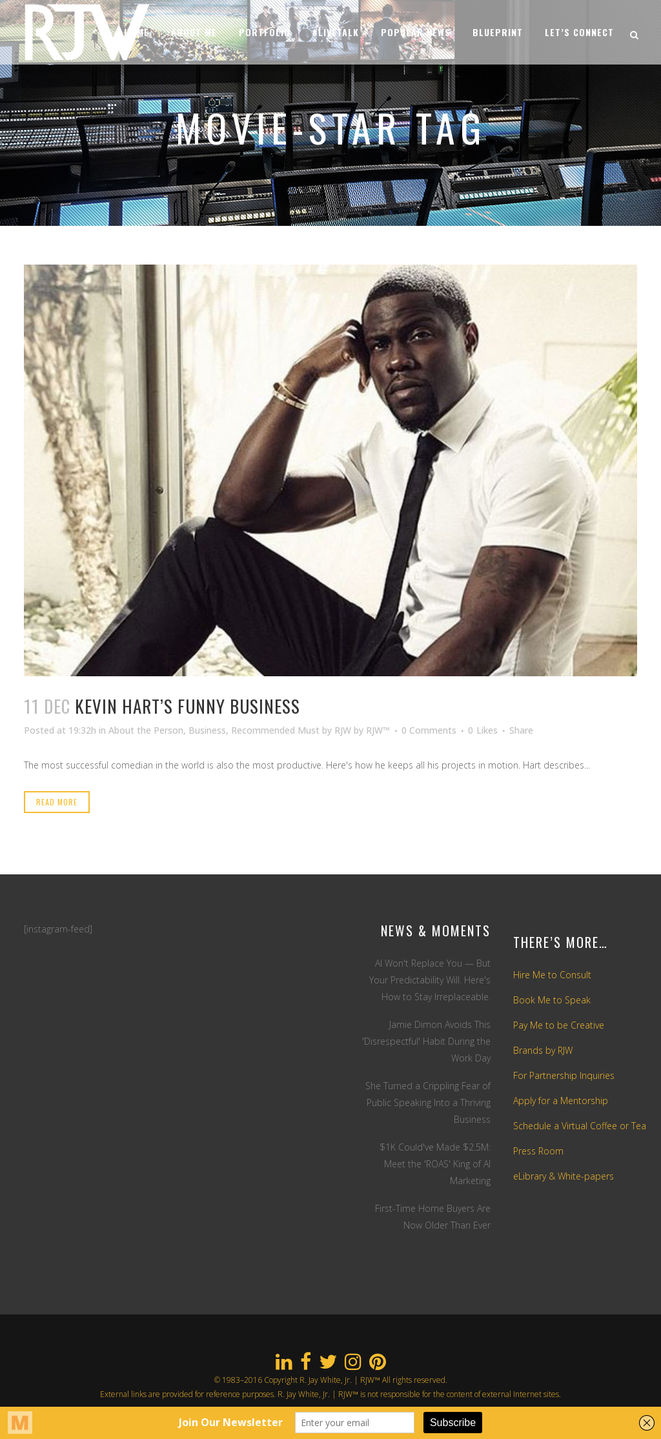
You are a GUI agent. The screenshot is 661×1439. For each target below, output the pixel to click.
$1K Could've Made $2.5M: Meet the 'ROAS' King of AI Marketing (435, 1164)
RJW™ (378, 730)
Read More (56, 801)
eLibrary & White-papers (563, 1176)
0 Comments (429, 730)
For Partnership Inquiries (564, 1075)
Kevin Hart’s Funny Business (187, 706)
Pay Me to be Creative (558, 1025)
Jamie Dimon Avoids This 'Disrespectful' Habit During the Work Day (426, 1041)
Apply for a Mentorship (560, 1100)
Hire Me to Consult (552, 975)
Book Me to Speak (552, 1000)
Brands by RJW (543, 1050)
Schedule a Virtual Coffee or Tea (579, 1126)
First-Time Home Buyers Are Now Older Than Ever (433, 1216)
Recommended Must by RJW (291, 730)
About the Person (145, 730)
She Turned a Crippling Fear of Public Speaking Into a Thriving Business (428, 1102)
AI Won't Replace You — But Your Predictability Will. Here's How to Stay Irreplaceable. (430, 980)
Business (207, 730)
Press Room (538, 1151)
